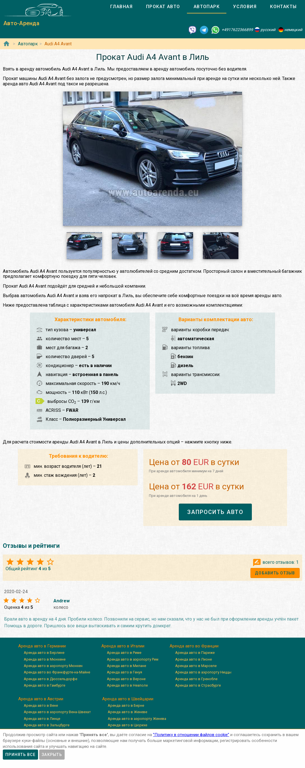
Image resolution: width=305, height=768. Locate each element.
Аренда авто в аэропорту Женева (137, 719)
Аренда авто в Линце (42, 719)
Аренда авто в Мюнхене (44, 659)
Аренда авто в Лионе (193, 659)
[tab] (121, 6)
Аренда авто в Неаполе (127, 685)
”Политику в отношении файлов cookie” (191, 734)
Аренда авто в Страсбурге (198, 685)
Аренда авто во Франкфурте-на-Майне (57, 672)
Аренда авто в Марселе (196, 666)
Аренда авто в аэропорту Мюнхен (53, 666)
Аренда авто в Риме (124, 652)
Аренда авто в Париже (195, 652)
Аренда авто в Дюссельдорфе (50, 679)
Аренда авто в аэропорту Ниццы (203, 672)
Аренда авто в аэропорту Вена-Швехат (57, 712)
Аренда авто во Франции (194, 646)
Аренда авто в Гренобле (196, 679)
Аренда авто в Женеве (127, 712)
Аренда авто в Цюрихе (127, 725)
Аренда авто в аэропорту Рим (132, 659)
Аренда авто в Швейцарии (127, 698)
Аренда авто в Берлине (44, 652)
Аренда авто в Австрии (40, 698)
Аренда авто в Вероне (126, 679)
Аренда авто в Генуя (124, 672)
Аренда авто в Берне (126, 705)
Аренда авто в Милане (126, 666)
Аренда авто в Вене (41, 705)
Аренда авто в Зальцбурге (46, 725)
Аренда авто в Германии (42, 646)
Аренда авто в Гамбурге (44, 685)
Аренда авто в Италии (122, 646)
